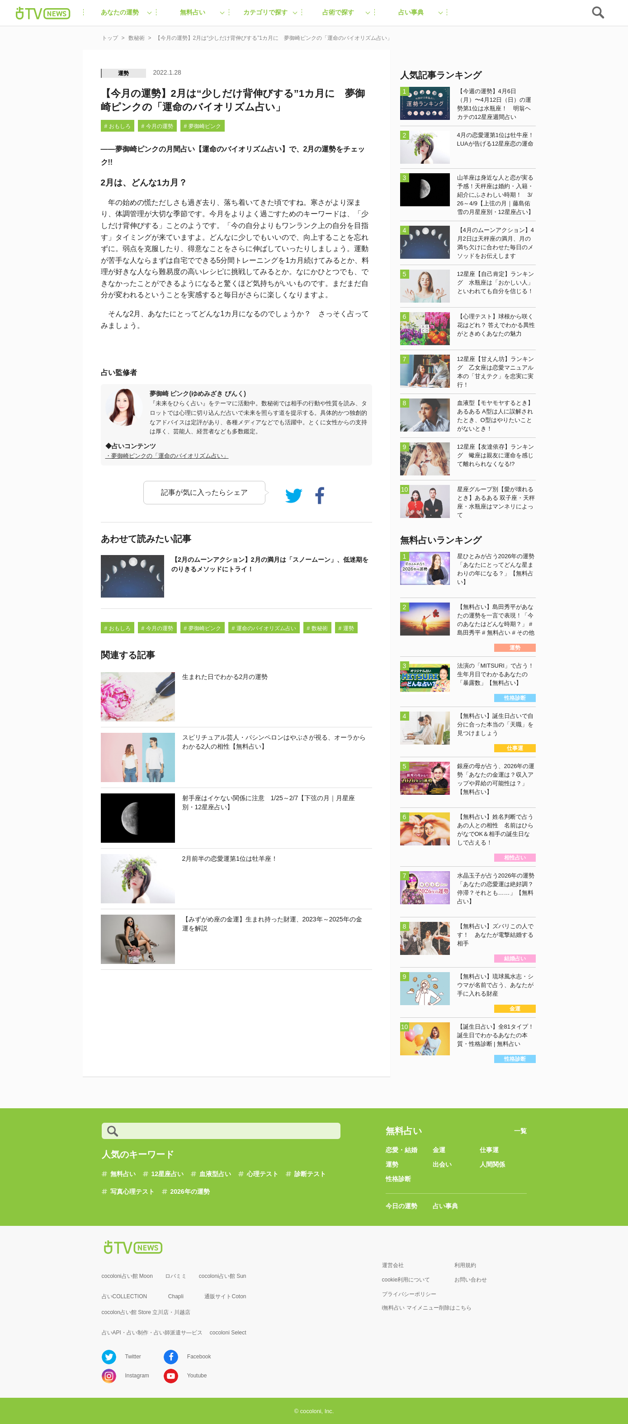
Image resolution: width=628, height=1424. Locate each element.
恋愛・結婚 (401, 1149)
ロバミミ (176, 1276)
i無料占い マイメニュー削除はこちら (427, 1308)
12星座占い (167, 1173)
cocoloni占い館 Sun (222, 1276)
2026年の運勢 (190, 1191)
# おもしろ (117, 126)
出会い (442, 1164)
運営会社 (393, 1265)
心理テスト (263, 1173)
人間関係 (492, 1164)
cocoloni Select (228, 1332)
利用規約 (465, 1265)
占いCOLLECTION (124, 1296)
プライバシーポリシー (409, 1294)
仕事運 (489, 1149)
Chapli (176, 1296)
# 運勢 (346, 628)
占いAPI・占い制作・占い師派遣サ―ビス (152, 1332)
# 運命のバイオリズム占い (264, 628)
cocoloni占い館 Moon (127, 1276)
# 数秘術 (317, 628)
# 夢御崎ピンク (202, 126)
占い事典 (445, 1206)
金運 (439, 1149)
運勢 (124, 73)
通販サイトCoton (225, 1296)
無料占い (123, 1173)
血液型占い (215, 1173)
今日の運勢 (401, 1206)
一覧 (520, 1130)
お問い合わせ (470, 1280)
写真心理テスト (132, 1191)
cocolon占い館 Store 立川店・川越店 (146, 1312)
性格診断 (398, 1178)
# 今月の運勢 (157, 126)
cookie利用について (406, 1280)
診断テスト (310, 1173)
